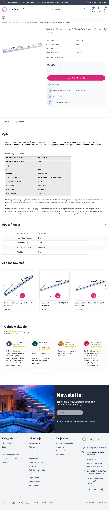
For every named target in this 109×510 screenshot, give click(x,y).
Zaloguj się (60, 447)
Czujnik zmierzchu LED (10, 455)
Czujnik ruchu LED (9, 451)
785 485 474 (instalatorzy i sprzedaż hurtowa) (52, 2)
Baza (4, 447)
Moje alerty (60, 455)
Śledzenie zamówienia (64, 443)
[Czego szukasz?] (83, 9)
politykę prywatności (80, 421)
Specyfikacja (20, 122)
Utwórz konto (61, 451)
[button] (105, 9)
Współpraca (33, 458)
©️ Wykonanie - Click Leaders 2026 (96, 503)
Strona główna (6, 22)
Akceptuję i (76, 421)
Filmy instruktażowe (36, 462)
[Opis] (106, 134)
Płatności (32, 447)
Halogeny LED (7, 462)
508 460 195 (24, 2)
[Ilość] (54, 71)
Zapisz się (91, 414)
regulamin (70, 421)
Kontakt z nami (34, 481)
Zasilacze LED (17, 22)
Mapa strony (34, 478)
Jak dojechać (34, 485)
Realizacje (33, 466)
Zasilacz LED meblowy (30, 22)
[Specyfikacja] (106, 225)
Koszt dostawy (34, 443)
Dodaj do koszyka (76, 78)
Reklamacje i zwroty (36, 451)
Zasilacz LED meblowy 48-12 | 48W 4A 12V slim (53, 304)
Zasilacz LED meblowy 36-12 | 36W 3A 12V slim (18, 304)
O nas (31, 455)
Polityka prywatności (37, 470)
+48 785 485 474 (94, 467)
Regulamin (33, 474)
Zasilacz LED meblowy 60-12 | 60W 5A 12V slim (89, 304)
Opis (7, 122)
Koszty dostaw (80, 90)
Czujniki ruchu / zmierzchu (12, 458)
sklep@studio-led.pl (98, 2)
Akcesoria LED (7, 443)
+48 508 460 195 (94, 463)
